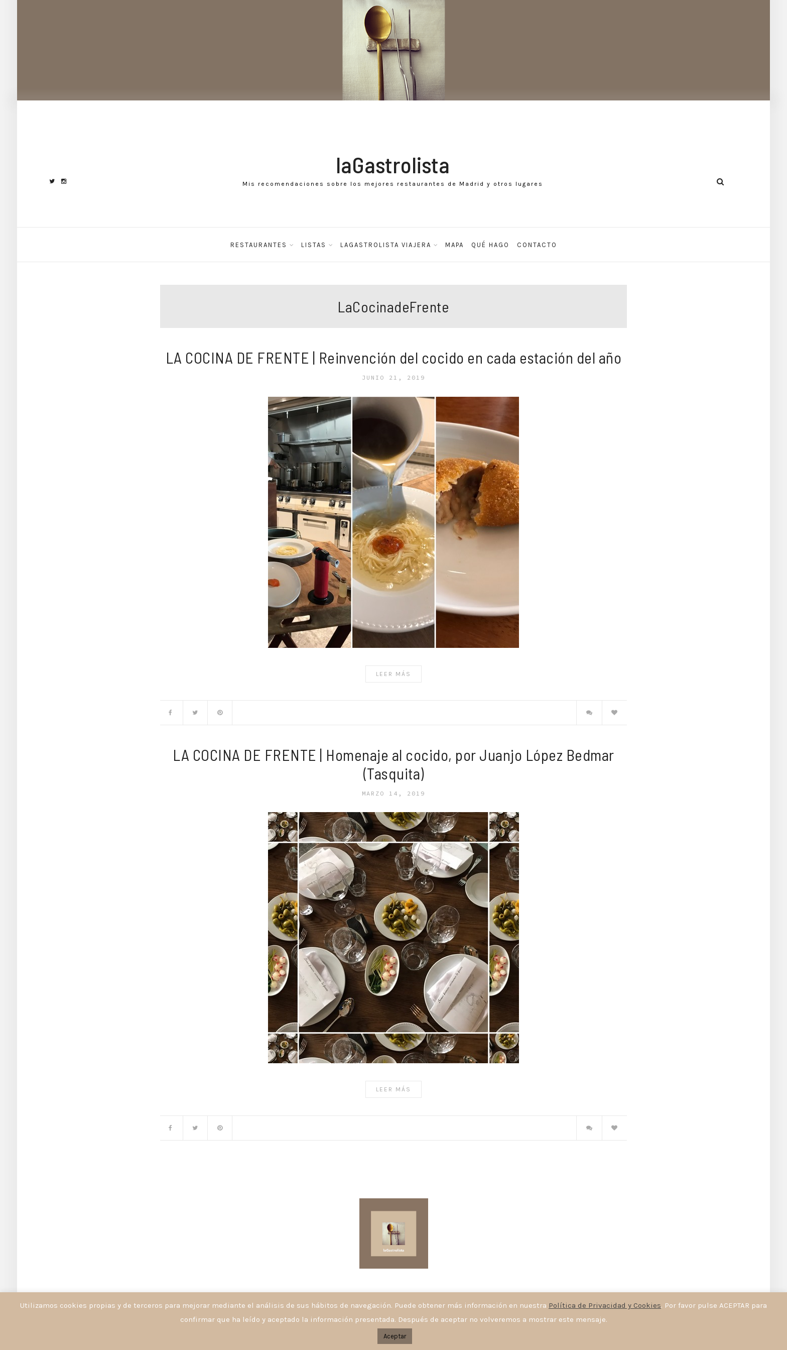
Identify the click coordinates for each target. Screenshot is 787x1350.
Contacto (537, 245)
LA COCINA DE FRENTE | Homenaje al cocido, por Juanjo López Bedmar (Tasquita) (393, 763)
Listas (313, 245)
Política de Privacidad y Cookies (605, 1305)
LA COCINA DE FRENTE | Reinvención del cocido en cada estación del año (394, 357)
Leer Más (393, 674)
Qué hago (490, 245)
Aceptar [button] (394, 1336)
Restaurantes (258, 245)
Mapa (454, 245)
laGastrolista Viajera (385, 245)
